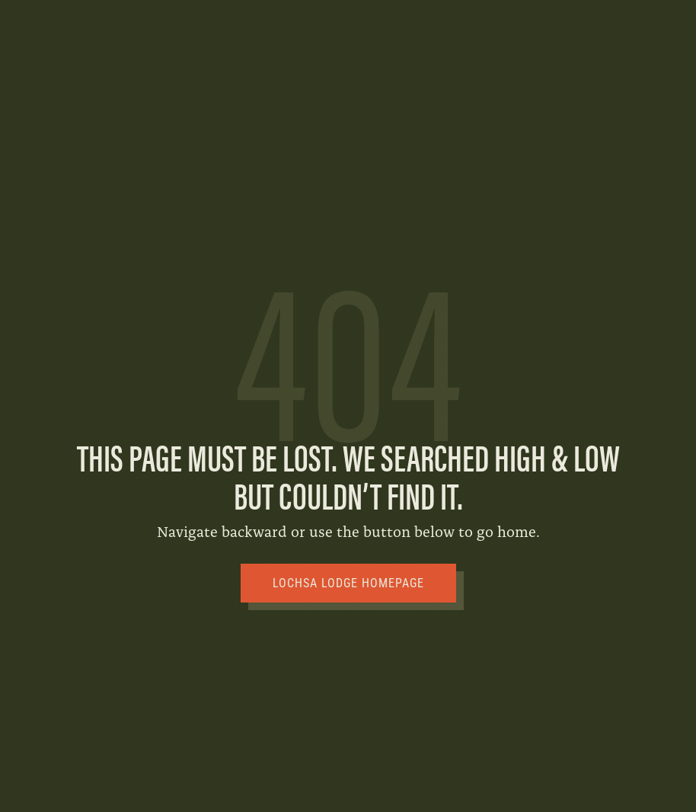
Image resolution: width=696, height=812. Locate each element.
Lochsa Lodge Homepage (348, 583)
